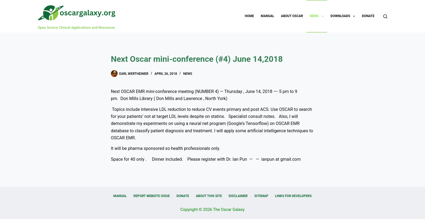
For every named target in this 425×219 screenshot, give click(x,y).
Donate (368, 16)
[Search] (385, 16)
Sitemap (261, 196)
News (318, 16)
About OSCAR (292, 16)
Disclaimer (238, 196)
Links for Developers (293, 196)
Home (249, 16)
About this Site (209, 196)
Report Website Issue (152, 196)
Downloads (343, 16)
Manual (267, 16)
